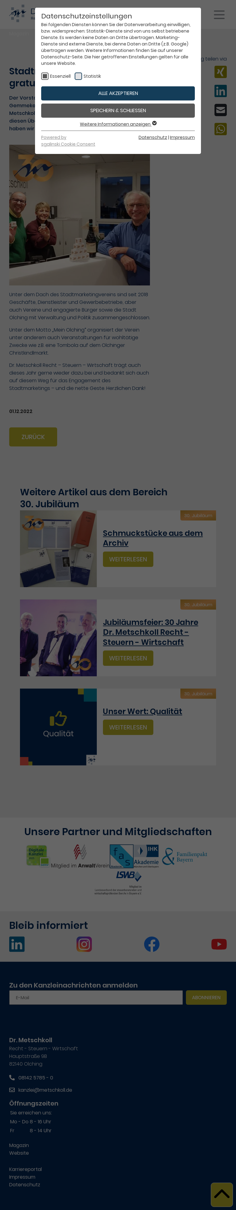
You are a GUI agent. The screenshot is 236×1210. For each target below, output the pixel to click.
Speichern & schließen (118, 110)
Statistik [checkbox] (92, 76)
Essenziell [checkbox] (60, 76)
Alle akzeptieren (118, 93)
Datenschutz (153, 137)
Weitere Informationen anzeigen (118, 124)
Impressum (182, 137)
